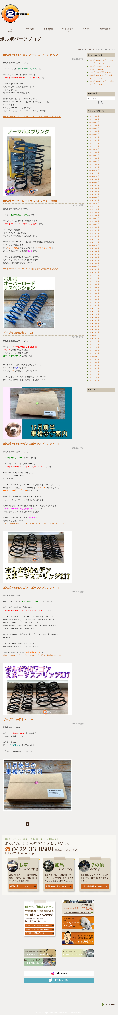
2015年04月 (94, 362)
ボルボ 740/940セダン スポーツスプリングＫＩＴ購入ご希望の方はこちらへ (34, 523)
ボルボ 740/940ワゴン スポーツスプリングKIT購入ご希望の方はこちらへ (33, 655)
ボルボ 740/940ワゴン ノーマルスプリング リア (30, 54)
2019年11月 (94, 206)
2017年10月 (94, 281)
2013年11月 (94, 374)
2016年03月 (94, 332)
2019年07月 (94, 218)
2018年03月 (94, 266)
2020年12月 (94, 170)
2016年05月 (94, 326)
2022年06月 (94, 125)
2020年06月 (94, 188)
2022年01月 (94, 140)
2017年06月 (94, 293)
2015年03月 (94, 365)
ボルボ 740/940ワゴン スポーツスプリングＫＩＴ (31, 587)
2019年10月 (94, 209)
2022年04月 (94, 131)
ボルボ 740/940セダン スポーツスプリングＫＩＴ (31, 443)
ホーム (10, 30)
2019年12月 (94, 203)
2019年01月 (94, 236)
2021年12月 (94, 143)
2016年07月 (94, 320)
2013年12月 (94, 371)
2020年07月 (94, 185)
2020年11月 (94, 173)
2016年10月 (94, 314)
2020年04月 (94, 191)
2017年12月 (94, 275)
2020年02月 (94, 197)
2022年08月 (94, 119)
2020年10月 (94, 176)
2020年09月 (94, 179)
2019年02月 (94, 233)
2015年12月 (94, 341)
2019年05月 (94, 224)
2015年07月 (94, 353)
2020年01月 (94, 200)
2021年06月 (94, 158)
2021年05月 (94, 161)
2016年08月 (94, 317)
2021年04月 (94, 164)
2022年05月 (94, 128)
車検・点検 (29, 30)
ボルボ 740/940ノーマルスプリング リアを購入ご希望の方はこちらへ (32, 117)
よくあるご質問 (67, 30)
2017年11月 (94, 278)
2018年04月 (94, 263)
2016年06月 (94, 323)
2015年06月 (94, 356)
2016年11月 (94, 311)
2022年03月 (94, 134)
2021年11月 (94, 146)
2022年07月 (94, 122)
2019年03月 (94, 230)
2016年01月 (94, 338)
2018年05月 (94, 260)
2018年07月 (94, 254)
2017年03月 (94, 302)
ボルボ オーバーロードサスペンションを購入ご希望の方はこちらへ (31, 269)
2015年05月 (94, 359)
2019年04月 (94, 227)
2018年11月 (94, 242)
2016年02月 (94, 335)
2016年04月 (94, 329)
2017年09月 (94, 284)
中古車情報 (48, 30)
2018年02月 (94, 269)
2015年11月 (94, 344)
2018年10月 (94, 245)
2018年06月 (94, 257)
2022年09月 (94, 116)
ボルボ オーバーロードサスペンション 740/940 (30, 200)
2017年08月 (94, 287)
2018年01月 (94, 272)
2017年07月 (94, 290)
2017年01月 (94, 305)
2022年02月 (94, 137)
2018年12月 (94, 239)
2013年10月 (94, 377)
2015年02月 (94, 368)
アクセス (86, 30)
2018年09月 (94, 248)
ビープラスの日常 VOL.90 (18, 332)
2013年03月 (94, 380)
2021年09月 (94, 152)
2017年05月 (94, 296)
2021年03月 (94, 167)
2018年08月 (94, 251)
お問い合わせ (105, 30)
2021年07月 (94, 155)
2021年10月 (94, 149)
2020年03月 (94, 194)
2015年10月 (94, 347)
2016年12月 (94, 308)
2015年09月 (94, 350)
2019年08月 (94, 215)
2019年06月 (94, 221)
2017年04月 (94, 299)
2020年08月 (94, 182)
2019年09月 (94, 212)
